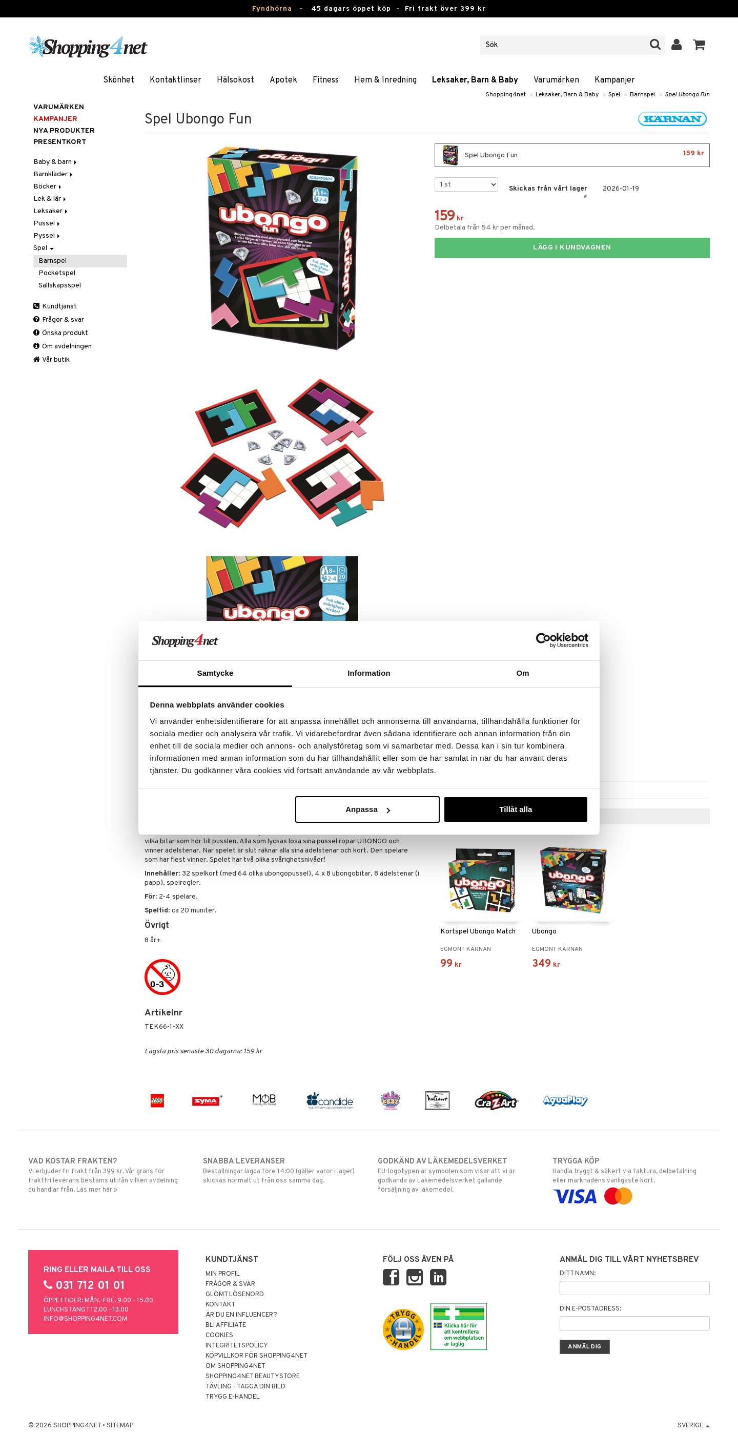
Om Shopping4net (235, 1366)
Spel (614, 95)
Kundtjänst (55, 306)
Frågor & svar (58, 320)
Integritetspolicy (237, 1346)
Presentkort (59, 142)
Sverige (694, 1426)
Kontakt (220, 1305)
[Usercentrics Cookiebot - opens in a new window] (543, 640)
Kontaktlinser (175, 80)
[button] (699, 45)
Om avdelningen (62, 346)
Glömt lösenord (235, 1295)
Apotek (283, 80)
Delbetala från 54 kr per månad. (485, 227)
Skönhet (118, 80)
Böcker (48, 186)
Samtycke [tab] (215, 673)
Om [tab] (522, 673)
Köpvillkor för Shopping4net (257, 1356)
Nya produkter (64, 131)
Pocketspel (56, 273)
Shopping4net (506, 95)
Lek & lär (50, 199)
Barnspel (642, 95)
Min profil (223, 1274)
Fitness (326, 80)
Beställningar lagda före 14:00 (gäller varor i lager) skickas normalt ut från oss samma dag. (281, 1170)
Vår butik (51, 360)
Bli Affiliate (226, 1325)
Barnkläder (53, 174)
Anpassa (367, 809)
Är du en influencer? (241, 1315)
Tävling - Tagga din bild (245, 1387)
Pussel (47, 223)
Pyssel (47, 236)
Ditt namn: (578, 1274)
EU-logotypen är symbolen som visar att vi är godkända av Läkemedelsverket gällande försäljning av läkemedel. (456, 1175)
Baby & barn (55, 162)
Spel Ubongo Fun (687, 95)
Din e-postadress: (590, 1309)
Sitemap (120, 1426)
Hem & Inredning (385, 80)
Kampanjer (614, 80)
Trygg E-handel (233, 1397)
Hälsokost (235, 80)
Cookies (219, 1336)
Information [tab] (369, 673)
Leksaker (51, 211)
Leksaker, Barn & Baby (475, 80)
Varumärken (556, 80)
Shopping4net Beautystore (253, 1376)
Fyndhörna (272, 9)
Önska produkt (60, 333)
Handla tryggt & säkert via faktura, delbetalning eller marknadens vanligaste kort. (631, 1178)
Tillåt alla (515, 809)
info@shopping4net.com (85, 1319)
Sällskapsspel (59, 285)
